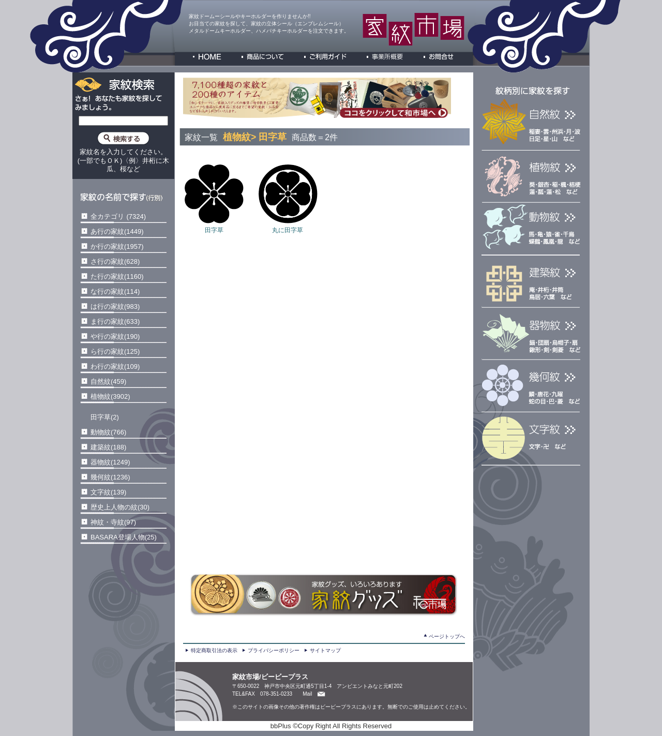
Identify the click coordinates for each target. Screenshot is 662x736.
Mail (307, 694)
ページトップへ (447, 636)
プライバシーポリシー (273, 650)
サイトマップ (325, 650)
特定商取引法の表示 (214, 650)
